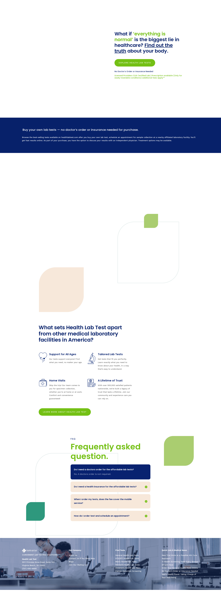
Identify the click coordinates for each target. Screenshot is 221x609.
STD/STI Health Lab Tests (127, 559)
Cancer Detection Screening (128, 572)
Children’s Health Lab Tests (128, 569)
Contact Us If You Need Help (82, 559)
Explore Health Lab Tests (136, 63)
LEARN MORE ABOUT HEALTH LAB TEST (66, 413)
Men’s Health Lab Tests (126, 563)
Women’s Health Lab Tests (127, 566)
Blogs (71, 563)
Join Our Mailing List (78, 566)
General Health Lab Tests (127, 556)
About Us (73, 556)
